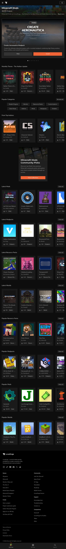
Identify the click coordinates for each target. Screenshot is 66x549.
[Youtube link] (10, 467)
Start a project (6, 503)
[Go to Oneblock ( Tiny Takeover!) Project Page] (10, 433)
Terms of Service (7, 527)
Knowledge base (38, 500)
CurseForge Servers (39, 493)
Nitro (35, 521)
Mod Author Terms (7, 535)
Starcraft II (5, 487)
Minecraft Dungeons (8, 493)
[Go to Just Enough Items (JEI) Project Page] (27, 400)
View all (61, 186)
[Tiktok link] (7, 467)
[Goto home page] (6, 2)
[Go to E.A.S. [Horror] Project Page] (45, 301)
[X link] (17, 467)
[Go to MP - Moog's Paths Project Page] (10, 131)
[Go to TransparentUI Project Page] (45, 268)
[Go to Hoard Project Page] (27, 235)
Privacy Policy (6, 530)
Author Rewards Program (9, 508)
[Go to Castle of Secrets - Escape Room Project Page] (27, 301)
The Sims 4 (6, 485)
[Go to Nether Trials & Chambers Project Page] (10, 82)
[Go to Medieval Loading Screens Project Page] (27, 268)
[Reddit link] (20, 467)
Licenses (5, 533)
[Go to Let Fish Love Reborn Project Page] (10, 202)
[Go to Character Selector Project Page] (27, 131)
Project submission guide (9, 506)
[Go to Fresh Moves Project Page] (27, 334)
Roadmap (36, 487)
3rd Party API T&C (7, 514)
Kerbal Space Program (8, 490)
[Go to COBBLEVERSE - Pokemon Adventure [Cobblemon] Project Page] (45, 367)
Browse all (60, 99)
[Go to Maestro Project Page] (45, 131)
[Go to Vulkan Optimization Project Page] (10, 235)
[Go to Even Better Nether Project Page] (45, 82)
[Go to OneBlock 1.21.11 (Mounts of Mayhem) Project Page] (45, 433)
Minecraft (5, 479)
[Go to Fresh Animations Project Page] (10, 334)
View (18, 54)
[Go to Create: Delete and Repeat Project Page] (27, 202)
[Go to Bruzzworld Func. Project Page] (45, 235)
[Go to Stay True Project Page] (45, 334)
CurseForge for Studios (40, 515)
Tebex (35, 518)
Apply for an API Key (8, 511)
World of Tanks (7, 496)
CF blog (36, 482)
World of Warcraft (8, 482)
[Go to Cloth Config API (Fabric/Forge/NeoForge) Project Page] (45, 400)
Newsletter (37, 485)
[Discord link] (14, 467)
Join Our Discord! (38, 476)
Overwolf (36, 512)
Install (48, 54)
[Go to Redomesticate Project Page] (45, 202)
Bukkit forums (38, 490)
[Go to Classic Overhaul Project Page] (10, 268)
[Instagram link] (4, 467)
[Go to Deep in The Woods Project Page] (10, 301)
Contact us (37, 506)
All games (5, 476)
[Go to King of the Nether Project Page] (27, 82)
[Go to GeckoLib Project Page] (10, 400)
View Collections (33, 177)
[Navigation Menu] (2, 3)
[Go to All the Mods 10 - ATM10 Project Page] (10, 367)
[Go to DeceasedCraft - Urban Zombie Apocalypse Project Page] (27, 367)
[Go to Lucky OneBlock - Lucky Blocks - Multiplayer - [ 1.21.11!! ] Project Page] (27, 433)
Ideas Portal (37, 479)
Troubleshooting (38, 503)
